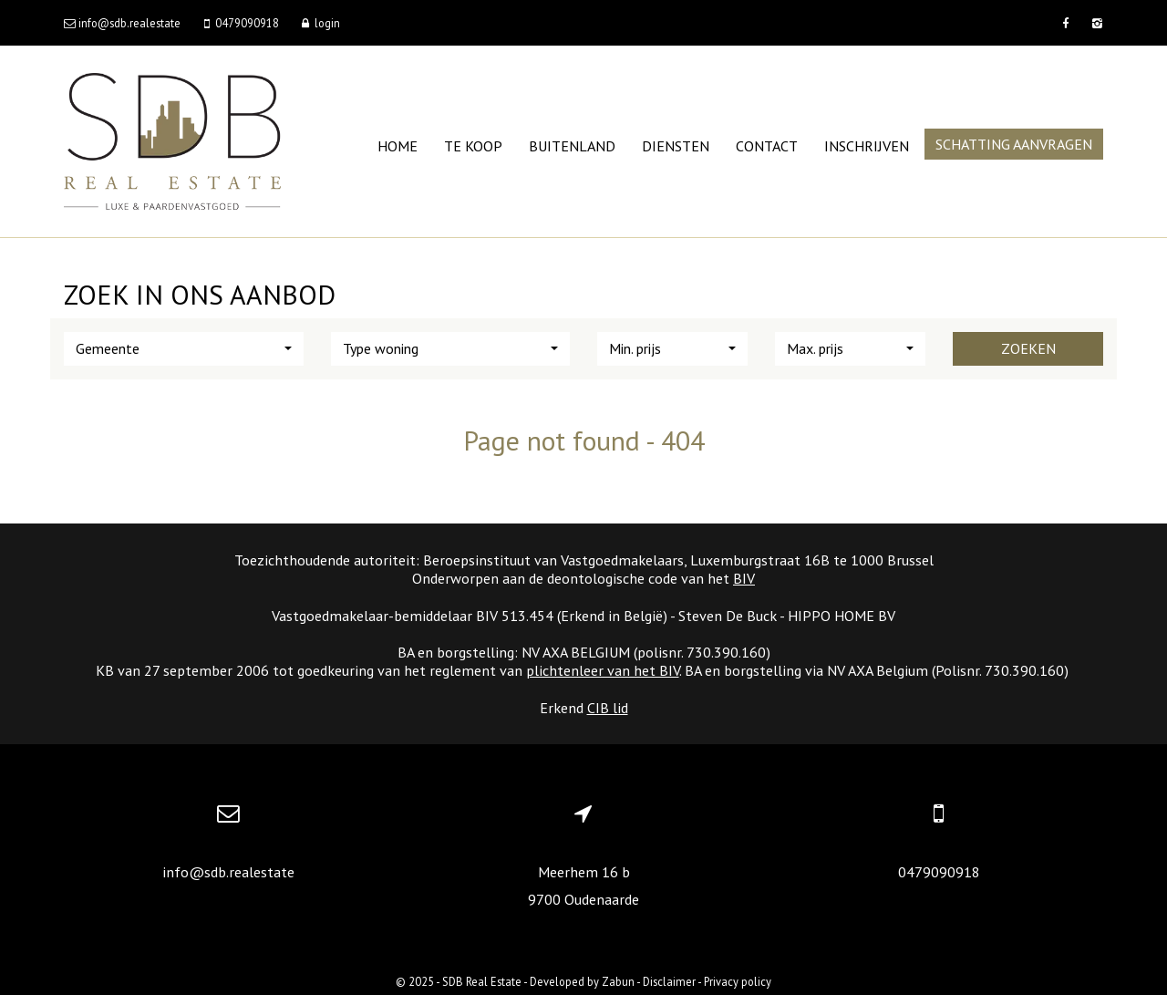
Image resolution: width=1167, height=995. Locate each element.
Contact (767, 146)
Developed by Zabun (582, 981)
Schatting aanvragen (1013, 144)
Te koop (473, 146)
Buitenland (572, 146)
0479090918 (939, 872)
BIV (744, 578)
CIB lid (607, 708)
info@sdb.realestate (228, 872)
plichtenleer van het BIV (602, 670)
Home (397, 146)
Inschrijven (866, 146)
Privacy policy (737, 981)
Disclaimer (669, 981)
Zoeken (1028, 348)
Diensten (675, 146)
